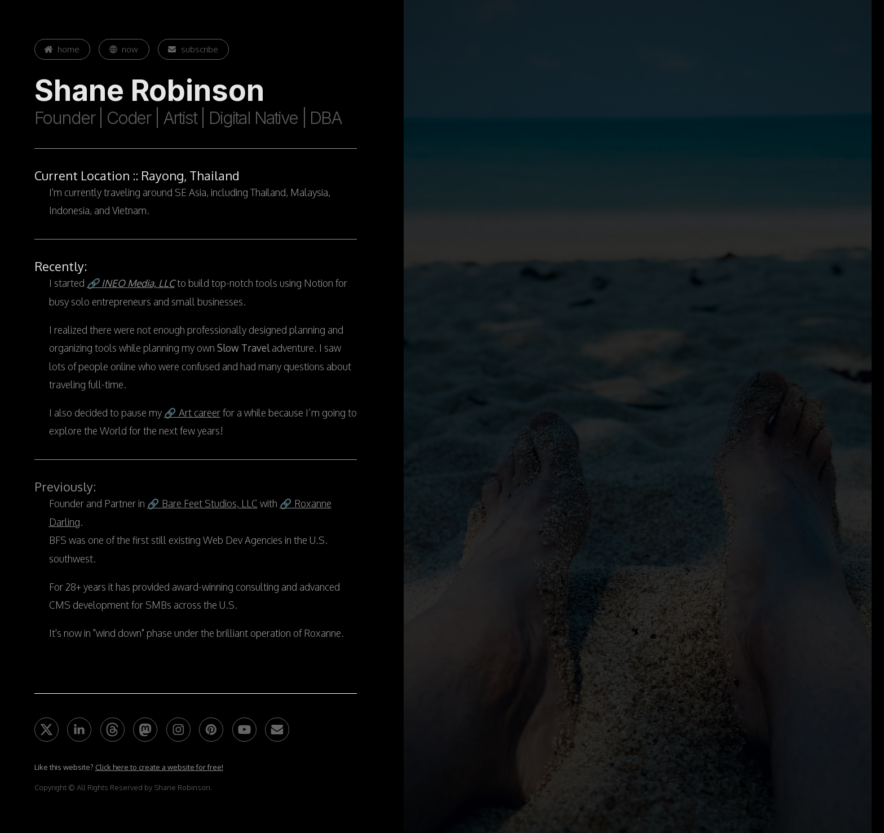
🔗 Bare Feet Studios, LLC (202, 503)
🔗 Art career (192, 412)
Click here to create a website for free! (159, 767)
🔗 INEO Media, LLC (131, 283)
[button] (62, 49)
